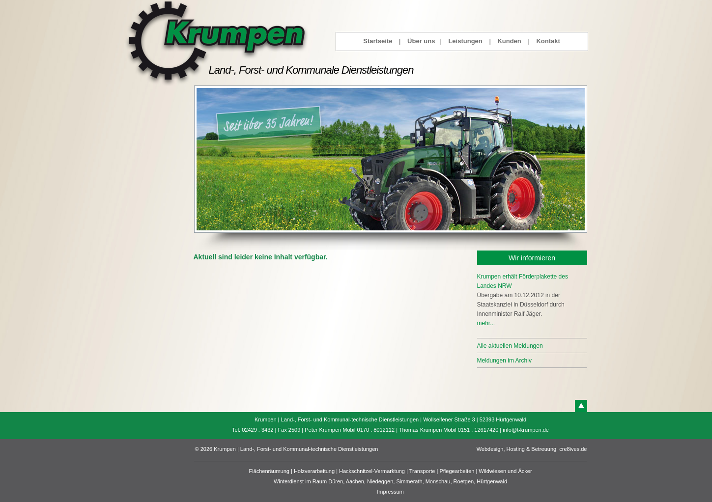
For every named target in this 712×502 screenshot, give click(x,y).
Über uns (421, 41)
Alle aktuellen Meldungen (510, 345)
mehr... (486, 323)
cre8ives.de (573, 449)
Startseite (377, 41)
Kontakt (548, 41)
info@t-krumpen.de (526, 430)
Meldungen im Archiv (504, 360)
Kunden (509, 41)
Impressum (390, 492)
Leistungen (465, 41)
